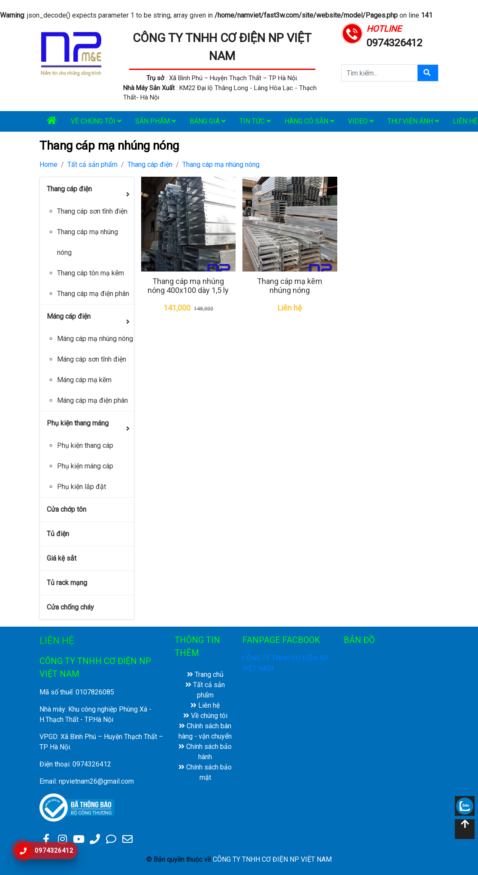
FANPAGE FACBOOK (281, 640)
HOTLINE (383, 29)
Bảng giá (208, 121)
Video (361, 121)
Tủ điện (58, 534)
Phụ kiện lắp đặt (81, 487)
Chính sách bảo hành (205, 751)
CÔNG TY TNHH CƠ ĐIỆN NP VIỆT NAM (272, 859)
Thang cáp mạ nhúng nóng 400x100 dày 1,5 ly (188, 286)
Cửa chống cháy (70, 607)
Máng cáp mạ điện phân (92, 400)
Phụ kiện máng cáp (85, 466)
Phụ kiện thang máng (78, 423)
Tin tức (255, 121)
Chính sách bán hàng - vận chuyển (205, 731)
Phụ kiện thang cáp (85, 445)
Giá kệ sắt (61, 558)
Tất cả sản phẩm (92, 164)
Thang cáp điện (149, 164)
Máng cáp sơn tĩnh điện (91, 359)
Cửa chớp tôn (66, 509)
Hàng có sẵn (309, 121)
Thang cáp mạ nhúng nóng (221, 164)
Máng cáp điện (69, 316)
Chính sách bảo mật (205, 772)
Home (48, 164)
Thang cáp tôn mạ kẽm (90, 273)
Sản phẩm (155, 121)
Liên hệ (205, 705)
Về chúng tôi (96, 121)
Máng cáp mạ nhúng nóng (95, 339)
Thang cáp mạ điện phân (93, 294)
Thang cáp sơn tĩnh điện (92, 211)
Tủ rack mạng (67, 583)
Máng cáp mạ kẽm (84, 380)
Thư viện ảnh (413, 121)
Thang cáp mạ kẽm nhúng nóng (289, 286)
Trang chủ (205, 674)
